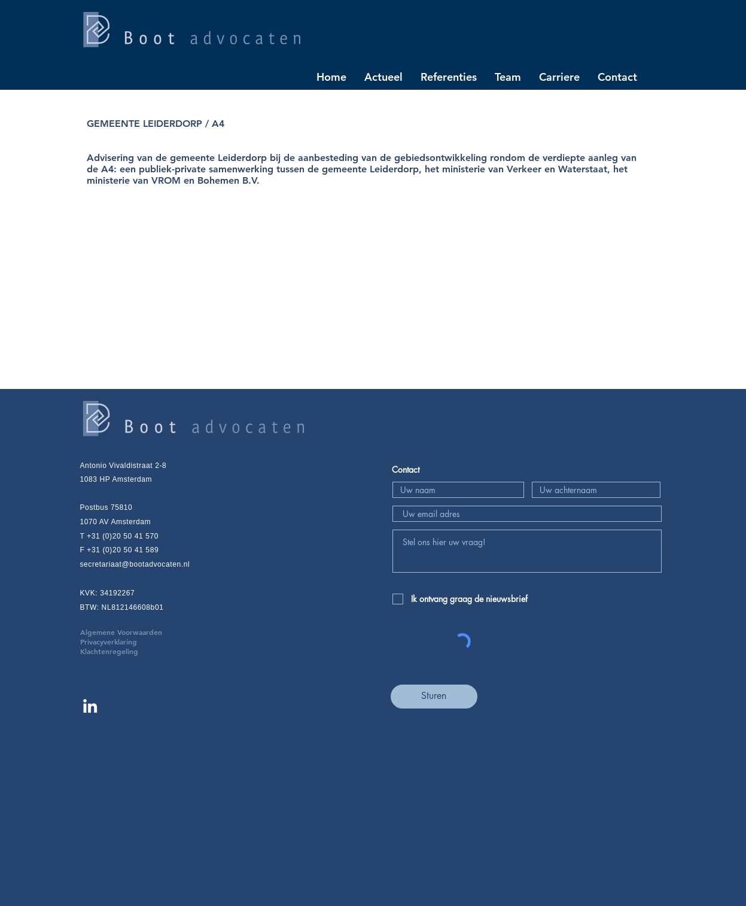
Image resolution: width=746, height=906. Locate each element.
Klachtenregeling (109, 651)
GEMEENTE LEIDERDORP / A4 (155, 123)
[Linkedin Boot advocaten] (90, 706)
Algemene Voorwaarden (139, 632)
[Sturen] (434, 697)
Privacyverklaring (126, 641)
